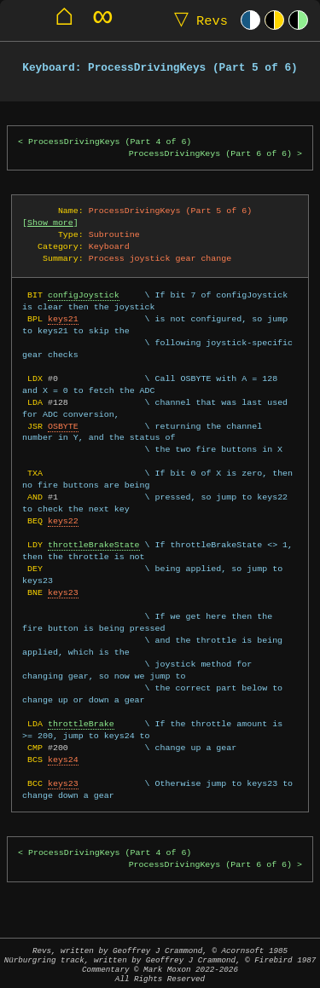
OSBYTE (63, 426)
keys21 (63, 319)
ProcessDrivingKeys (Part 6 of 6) (210, 153)
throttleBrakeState (94, 545)
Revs (197, 20)
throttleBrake (81, 724)
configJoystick (83, 295)
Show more (50, 222)
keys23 (63, 592)
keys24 (63, 760)
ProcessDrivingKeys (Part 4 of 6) (109, 141)
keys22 (63, 521)
